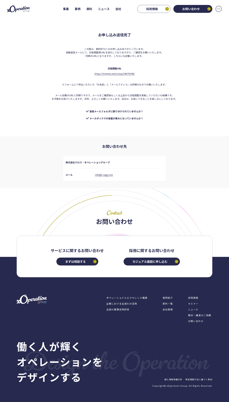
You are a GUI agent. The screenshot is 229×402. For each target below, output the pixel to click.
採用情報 (152, 9)
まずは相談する (75, 261)
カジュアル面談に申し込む (149, 261)
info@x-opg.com (104, 174)
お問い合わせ (190, 9)
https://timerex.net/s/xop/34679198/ (114, 73)
